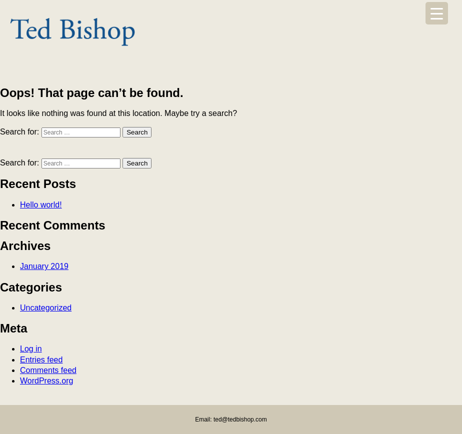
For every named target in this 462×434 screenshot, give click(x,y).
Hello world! (41, 204)
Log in (31, 348)
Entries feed (41, 360)
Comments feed (48, 370)
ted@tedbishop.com (240, 419)
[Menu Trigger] (437, 13)
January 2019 (44, 266)
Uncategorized (46, 308)
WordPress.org (46, 380)
